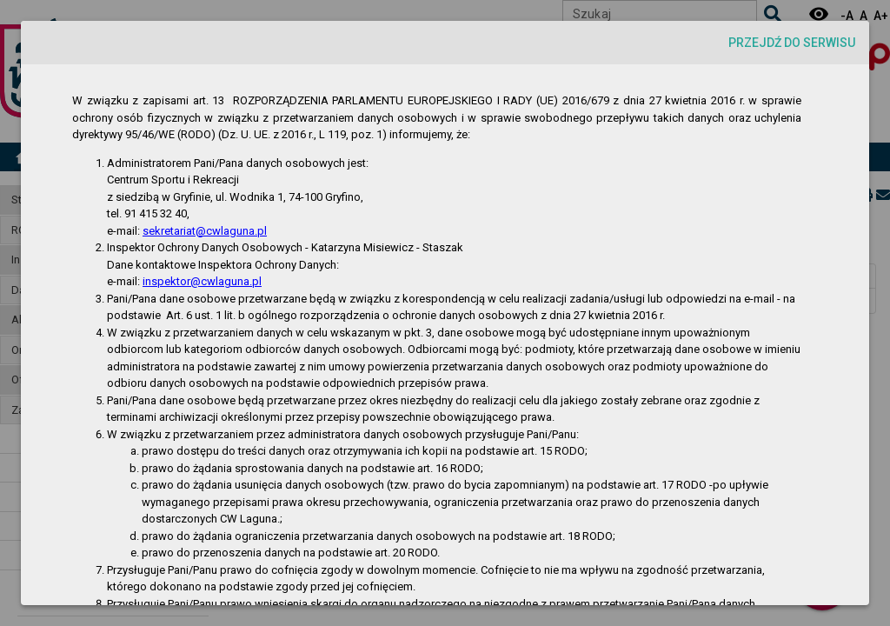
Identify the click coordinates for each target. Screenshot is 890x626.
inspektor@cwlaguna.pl (202, 281)
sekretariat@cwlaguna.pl (205, 230)
